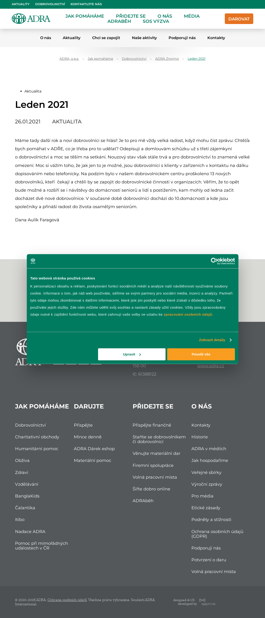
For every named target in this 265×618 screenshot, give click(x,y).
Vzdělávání (26, 484)
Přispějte (83, 425)
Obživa (22, 460)
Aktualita (32, 91)
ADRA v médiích (208, 448)
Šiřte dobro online (151, 488)
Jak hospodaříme (209, 460)
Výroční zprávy (206, 484)
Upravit (132, 354)
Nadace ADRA (30, 531)
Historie (199, 436)
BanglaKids (27, 495)
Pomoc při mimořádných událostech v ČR (41, 545)
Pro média (202, 495)
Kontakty (216, 38)
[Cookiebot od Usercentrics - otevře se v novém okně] (214, 261)
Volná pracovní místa (155, 477)
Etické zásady (205, 507)
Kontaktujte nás (86, 4)
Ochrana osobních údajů (67, 600)
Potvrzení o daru (208, 559)
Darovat (239, 18)
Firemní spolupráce (153, 465)
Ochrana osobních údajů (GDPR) (217, 534)
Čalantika (25, 507)
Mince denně (88, 436)
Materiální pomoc (92, 460)
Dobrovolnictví (50, 4)
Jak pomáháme (84, 16)
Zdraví (21, 472)
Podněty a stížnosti (211, 519)
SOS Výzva (156, 21)
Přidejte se (131, 16)
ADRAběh (119, 21)
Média (192, 16)
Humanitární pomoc (36, 448)
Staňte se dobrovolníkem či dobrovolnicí (159, 439)
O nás (165, 16)
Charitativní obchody (37, 436)
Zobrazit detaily (212, 340)
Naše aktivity (144, 38)
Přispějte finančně (152, 425)
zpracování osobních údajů (188, 314)
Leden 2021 (197, 59)
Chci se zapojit (106, 38)
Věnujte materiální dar (156, 453)
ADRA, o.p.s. (69, 59)
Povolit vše (201, 354)
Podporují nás (182, 38)
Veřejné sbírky (206, 472)
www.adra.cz (210, 365)
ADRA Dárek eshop (94, 448)
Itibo (19, 519)
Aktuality (21, 4)
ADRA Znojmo (167, 59)
